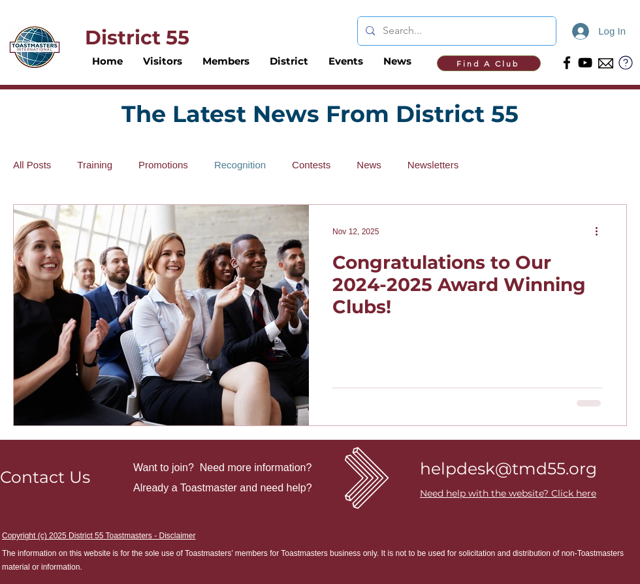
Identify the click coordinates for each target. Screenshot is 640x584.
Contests (311, 164)
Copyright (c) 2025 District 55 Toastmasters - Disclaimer (99, 535)
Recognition (240, 164)
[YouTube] (585, 62)
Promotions (163, 164)
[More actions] (601, 231)
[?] (625, 62)
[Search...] (455, 31)
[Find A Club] (489, 63)
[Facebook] (566, 62)
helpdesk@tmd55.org (508, 468)
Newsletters (433, 164)
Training (94, 164)
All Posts (32, 164)
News (369, 164)
